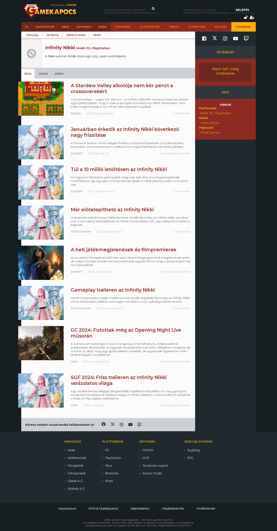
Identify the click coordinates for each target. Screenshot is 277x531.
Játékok (52, 35)
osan (74, 361)
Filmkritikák (197, 26)
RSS (190, 458)
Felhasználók (77, 473)
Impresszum (67, 508)
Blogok (220, 26)
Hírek (71, 450)
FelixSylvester (81, 231)
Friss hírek (122, 26)
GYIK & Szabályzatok (103, 508)
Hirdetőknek (206, 508)
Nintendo (84, 26)
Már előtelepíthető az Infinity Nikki (112, 209)
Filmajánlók (75, 465)
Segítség (193, 450)
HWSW (148, 450)
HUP (146, 458)
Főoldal (32, 35)
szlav (74, 405)
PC (27, 26)
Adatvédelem (140, 508)
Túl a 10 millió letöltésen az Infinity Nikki (119, 169)
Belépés (242, 10)
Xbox (65, 26)
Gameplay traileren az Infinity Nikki (113, 290)
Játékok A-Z (76, 489)
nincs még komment (175, 153)
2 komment (181, 308)
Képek (59, 73)
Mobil (102, 26)
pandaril (77, 153)
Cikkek (43, 73)
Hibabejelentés (173, 508)
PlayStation (45, 26)
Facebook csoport (155, 465)
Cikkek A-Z (75, 481)
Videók (174, 26)
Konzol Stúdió (152, 473)
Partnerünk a (63, 4)
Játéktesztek (150, 26)
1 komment (182, 113)
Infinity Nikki (76, 35)
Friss (28, 73)
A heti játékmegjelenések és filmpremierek (124, 250)
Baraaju (76, 113)
